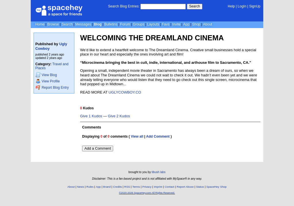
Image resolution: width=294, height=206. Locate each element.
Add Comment (158, 136)
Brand (107, 186)
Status (200, 186)
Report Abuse (185, 186)
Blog (98, 24)
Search (194, 6)
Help (231, 6)
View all (137, 136)
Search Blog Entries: (124, 6)
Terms (136, 186)
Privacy (146, 186)
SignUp (254, 6)
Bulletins (110, 24)
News (80, 186)
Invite (176, 24)
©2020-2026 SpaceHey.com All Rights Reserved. (147, 192)
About (207, 24)
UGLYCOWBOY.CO (125, 92)
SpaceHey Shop (216, 186)
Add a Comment (97, 148)
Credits (117, 186)
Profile (48, 81)
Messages (83, 24)
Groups (138, 24)
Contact (170, 186)
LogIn (242, 6)
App (186, 24)
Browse (53, 24)
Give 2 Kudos (119, 116)
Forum (125, 24)
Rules (90, 186)
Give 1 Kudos (91, 116)
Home (40, 24)
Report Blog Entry (52, 87)
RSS (127, 186)
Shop (196, 24)
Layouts (153, 24)
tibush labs (158, 172)
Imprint (158, 186)
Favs (165, 24)
